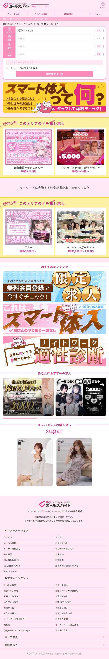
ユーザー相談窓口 (12, 548)
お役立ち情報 (61, 618)
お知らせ (59, 537)
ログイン (8, 537)
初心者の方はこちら (64, 548)
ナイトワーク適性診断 (14, 618)
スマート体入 (13, 14)
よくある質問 (10, 542)
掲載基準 (59, 559)
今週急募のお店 (62, 596)
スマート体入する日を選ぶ (24, 68)
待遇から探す (61, 607)
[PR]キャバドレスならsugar (17, 630)
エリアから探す (11, 601)
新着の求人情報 (11, 590)
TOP (4, 19)
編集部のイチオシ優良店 (66, 590)
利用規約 (59, 554)
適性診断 (68, 14)
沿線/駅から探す (63, 601)
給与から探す (10, 613)
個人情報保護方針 (12, 559)
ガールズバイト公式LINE (67, 624)
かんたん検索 (41, 14)
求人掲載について (12, 565)
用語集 (7, 624)
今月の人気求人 (11, 596)
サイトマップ (10, 571)
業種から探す (10, 607)
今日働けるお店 (62, 630)
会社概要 (8, 554)
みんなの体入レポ (63, 613)
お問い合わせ (61, 542)
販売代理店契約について (66, 565)
